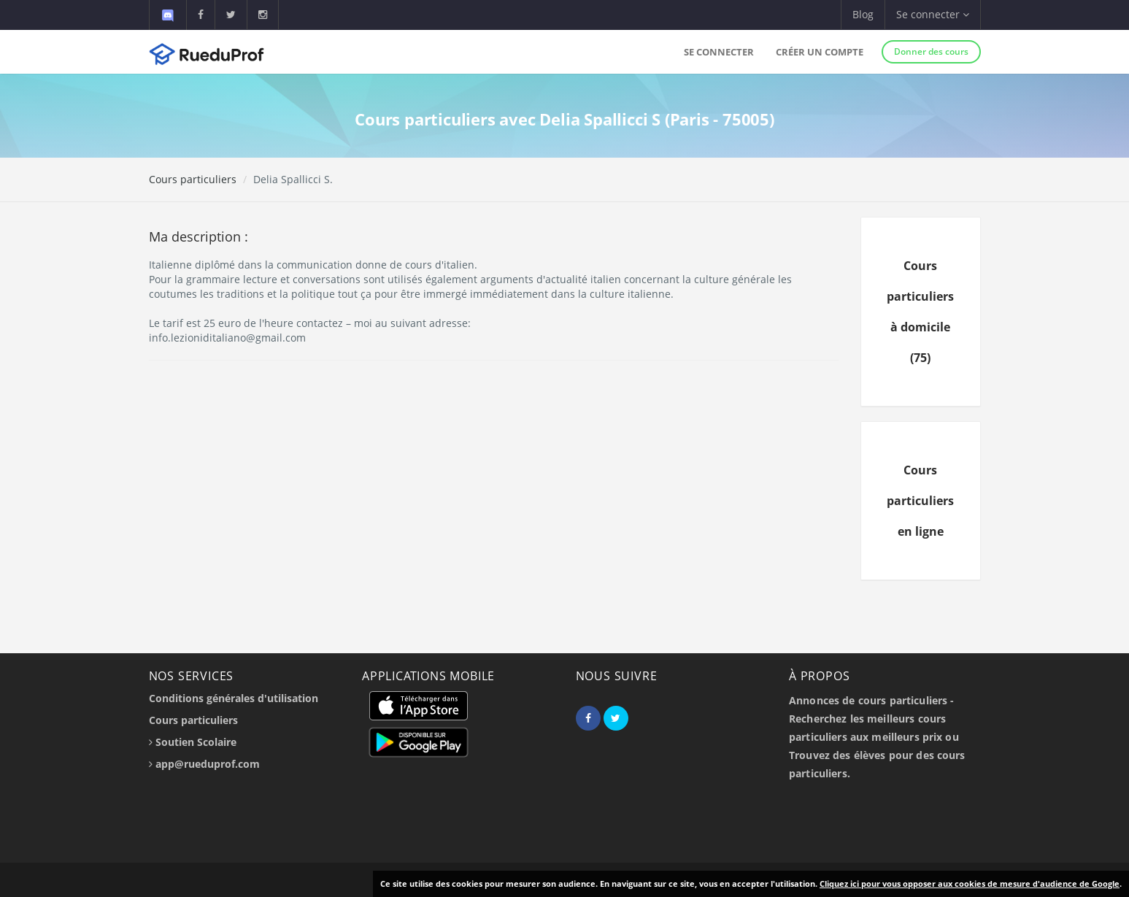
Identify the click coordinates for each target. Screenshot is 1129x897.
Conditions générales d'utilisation (233, 698)
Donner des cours (931, 51)
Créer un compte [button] (819, 51)
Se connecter (719, 51)
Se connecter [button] (932, 14)
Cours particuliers (192, 179)
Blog (863, 14)
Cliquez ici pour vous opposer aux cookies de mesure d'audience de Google (970, 883)
